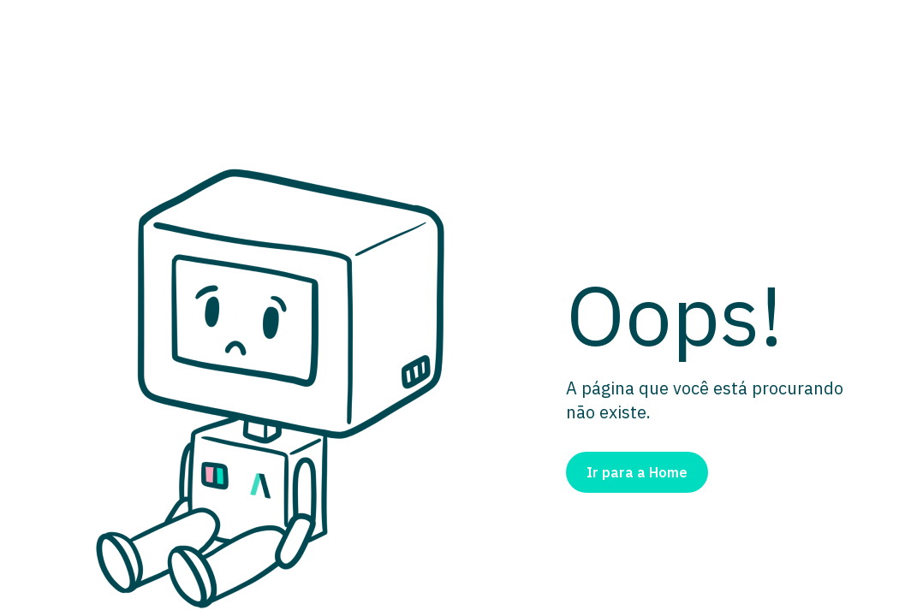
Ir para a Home (637, 472)
